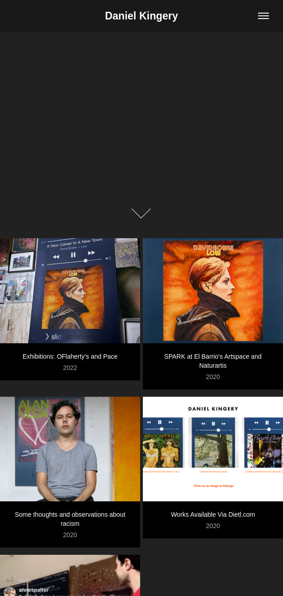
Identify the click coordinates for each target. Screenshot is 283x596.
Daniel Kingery (141, 16)
